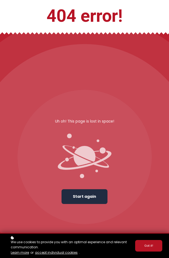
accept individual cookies (56, 252)
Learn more (20, 252)
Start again (84, 196)
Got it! (148, 245)
